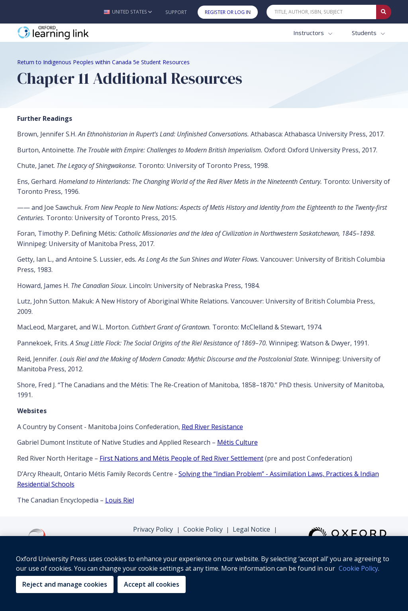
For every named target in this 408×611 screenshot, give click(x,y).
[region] (204, 573)
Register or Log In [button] (228, 12)
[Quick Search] (322, 12)
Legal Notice (251, 529)
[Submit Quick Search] (383, 12)
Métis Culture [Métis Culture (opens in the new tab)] (237, 442)
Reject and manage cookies (64, 584)
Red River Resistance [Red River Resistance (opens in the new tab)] (212, 426)
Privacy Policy (153, 529)
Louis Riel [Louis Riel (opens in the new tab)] (119, 500)
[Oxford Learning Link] (77, 33)
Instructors (309, 33)
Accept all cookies (151, 584)
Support (176, 12)
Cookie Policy (203, 529)
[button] (128, 12)
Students (365, 33)
